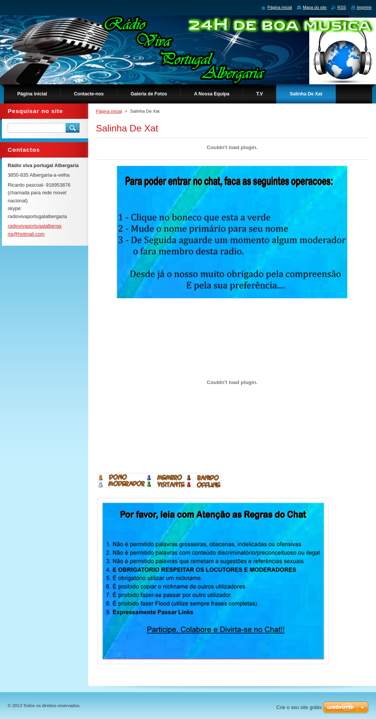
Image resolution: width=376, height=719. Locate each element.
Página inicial (109, 111)
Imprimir (364, 7)
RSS (341, 7)
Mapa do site (315, 7)
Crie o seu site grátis (299, 707)
